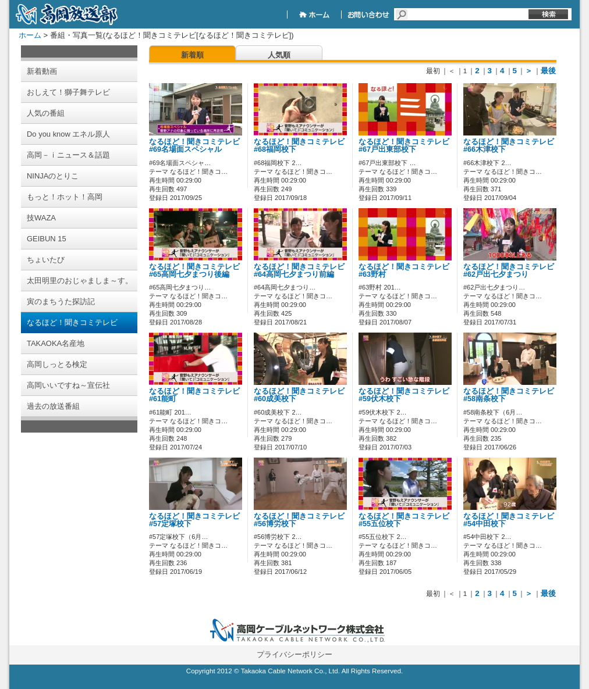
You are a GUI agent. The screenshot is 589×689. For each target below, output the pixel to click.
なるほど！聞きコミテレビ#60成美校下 (299, 395)
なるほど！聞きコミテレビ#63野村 (404, 271)
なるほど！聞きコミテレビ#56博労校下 (299, 520)
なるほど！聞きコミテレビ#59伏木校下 (404, 395)
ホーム (30, 35)
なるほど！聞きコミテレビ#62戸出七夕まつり (508, 271)
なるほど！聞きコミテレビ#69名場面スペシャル (194, 145)
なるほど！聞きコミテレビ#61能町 (194, 395)
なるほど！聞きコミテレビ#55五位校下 (404, 520)
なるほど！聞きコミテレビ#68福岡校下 (299, 145)
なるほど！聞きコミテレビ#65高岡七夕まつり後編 (194, 271)
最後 (548, 70)
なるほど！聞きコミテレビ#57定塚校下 (194, 520)
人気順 (279, 55)
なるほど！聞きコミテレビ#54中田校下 (508, 520)
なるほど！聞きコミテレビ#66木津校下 (508, 145)
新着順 (192, 55)
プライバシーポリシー (294, 654)
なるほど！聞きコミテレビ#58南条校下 (508, 395)
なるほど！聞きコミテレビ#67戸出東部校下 (404, 145)
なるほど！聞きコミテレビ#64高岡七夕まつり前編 (299, 271)
